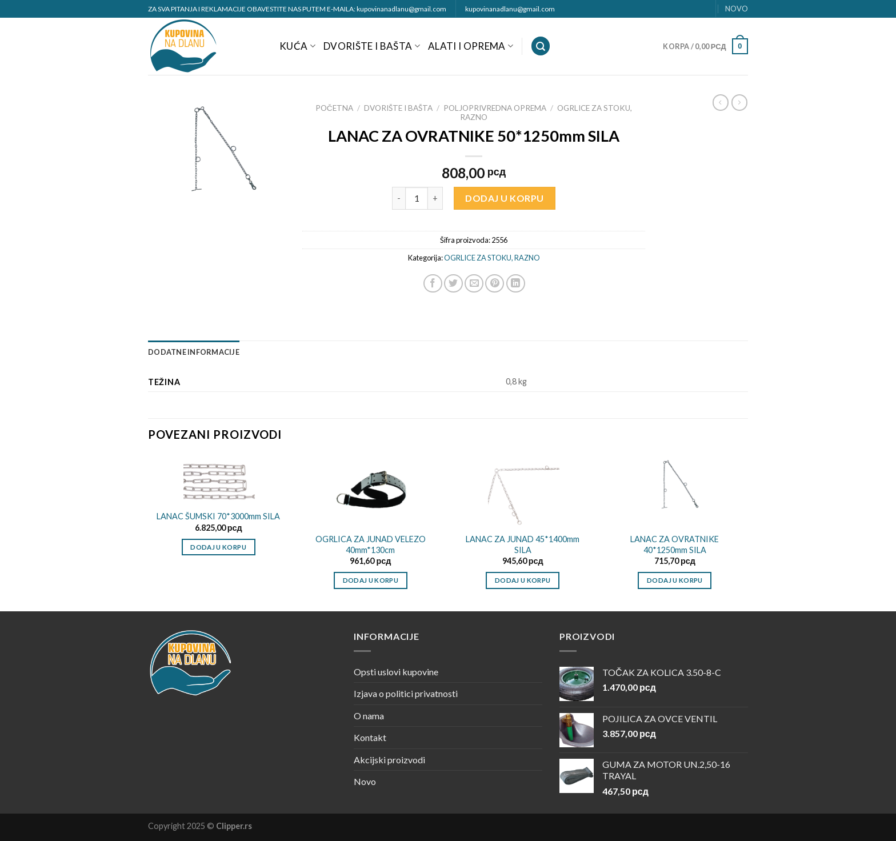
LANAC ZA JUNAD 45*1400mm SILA (522, 544)
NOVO (736, 8)
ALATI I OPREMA (470, 46)
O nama (369, 715)
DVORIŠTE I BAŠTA (371, 46)
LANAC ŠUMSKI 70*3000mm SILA (218, 516)
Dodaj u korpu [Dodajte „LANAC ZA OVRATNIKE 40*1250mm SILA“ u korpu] (675, 580)
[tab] (193, 352)
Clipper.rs (234, 826)
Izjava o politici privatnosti (406, 693)
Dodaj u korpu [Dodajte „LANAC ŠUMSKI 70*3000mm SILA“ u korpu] (218, 547)
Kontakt (370, 737)
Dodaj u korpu (504, 198)
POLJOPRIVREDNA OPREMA (494, 108)
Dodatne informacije (193, 352)
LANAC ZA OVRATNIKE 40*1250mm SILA (674, 544)
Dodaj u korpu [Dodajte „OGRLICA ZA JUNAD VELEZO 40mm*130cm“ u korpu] (371, 580)
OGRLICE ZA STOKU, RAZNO (492, 257)
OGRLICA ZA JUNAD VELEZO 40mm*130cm (370, 544)
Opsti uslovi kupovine (396, 671)
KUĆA (297, 46)
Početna (334, 108)
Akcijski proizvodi (389, 759)
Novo (365, 781)
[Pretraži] (540, 46)
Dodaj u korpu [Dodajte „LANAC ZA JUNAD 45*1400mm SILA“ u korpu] (523, 580)
